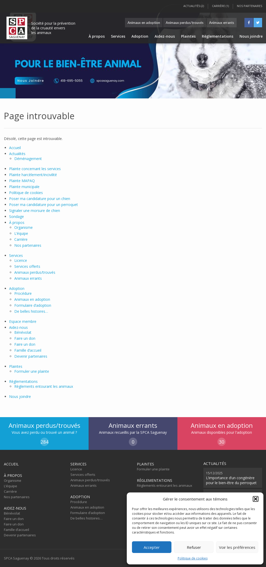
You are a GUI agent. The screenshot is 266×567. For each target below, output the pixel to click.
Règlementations (217, 36)
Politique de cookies (193, 558)
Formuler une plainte (31, 371)
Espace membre (22, 321)
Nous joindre (251, 36)
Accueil (15, 147)
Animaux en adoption (144, 23)
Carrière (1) (220, 6)
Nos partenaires (249, 6)
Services (118, 36)
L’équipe (21, 233)
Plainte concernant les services (35, 168)
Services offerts (27, 266)
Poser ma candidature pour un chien (39, 198)
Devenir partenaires (30, 356)
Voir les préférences (237, 547)
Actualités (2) (193, 6)
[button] (255, 499)
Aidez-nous (165, 36)
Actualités (17, 153)
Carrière (21, 239)
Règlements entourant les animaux (43, 386)
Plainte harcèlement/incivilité (33, 174)
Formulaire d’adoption (32, 305)
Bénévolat (22, 332)
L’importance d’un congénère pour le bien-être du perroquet (231, 477)
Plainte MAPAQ (22, 180)
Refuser (194, 547)
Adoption (139, 36)
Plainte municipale (24, 186)
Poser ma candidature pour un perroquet (43, 204)
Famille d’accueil (27, 350)
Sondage (16, 216)
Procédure (23, 293)
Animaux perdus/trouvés (184, 23)
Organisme (23, 227)
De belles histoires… (31, 311)
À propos (97, 36)
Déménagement (28, 158)
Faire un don (24, 338)
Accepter (152, 547)
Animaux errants (221, 23)
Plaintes (188, 36)
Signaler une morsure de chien (34, 210)
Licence (20, 260)
